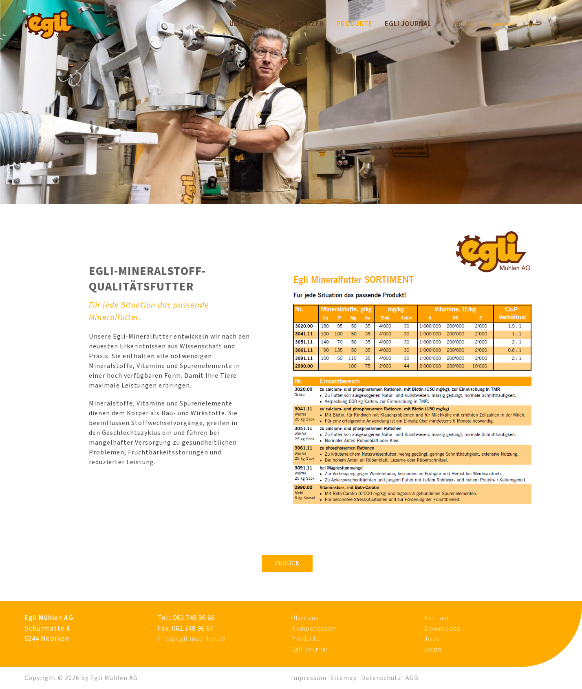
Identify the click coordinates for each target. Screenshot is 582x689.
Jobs (529, 24)
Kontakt (464, 24)
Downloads (499, 24)
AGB (412, 677)
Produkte (354, 24)
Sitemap (344, 677)
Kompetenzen (299, 24)
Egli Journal (408, 24)
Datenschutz (381, 677)
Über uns (245, 24)
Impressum (308, 677)
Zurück (287, 563)
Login (549, 24)
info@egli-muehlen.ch (192, 639)
